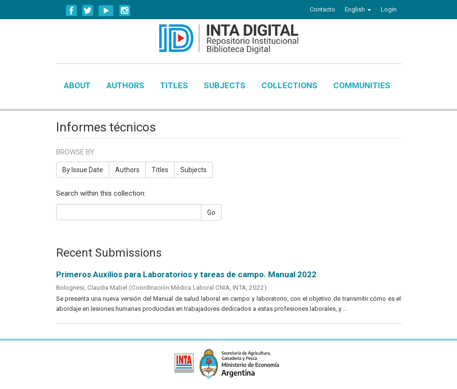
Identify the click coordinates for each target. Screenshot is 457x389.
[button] (358, 9)
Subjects (225, 85)
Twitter (88, 10)
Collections (289, 85)
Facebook (71, 10)
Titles (174, 85)
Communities (361, 85)
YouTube (106, 10)
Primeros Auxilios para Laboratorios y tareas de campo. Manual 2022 (186, 274)
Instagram (124, 10)
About (77, 85)
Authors (125, 85)
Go (211, 212)
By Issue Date (82, 170)
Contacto (322, 9)
